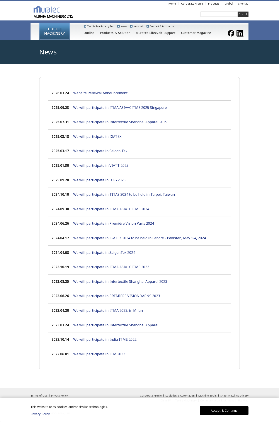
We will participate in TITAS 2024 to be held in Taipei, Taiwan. (124, 194)
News (124, 26)
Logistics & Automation (180, 396)
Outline (89, 33)
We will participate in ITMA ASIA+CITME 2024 (111, 209)
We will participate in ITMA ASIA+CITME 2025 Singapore (120, 107)
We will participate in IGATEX (97, 136)
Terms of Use (39, 396)
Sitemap (243, 3)
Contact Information (162, 26)
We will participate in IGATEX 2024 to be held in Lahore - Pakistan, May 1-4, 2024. (139, 238)
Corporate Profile (151, 396)
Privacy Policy (59, 396)
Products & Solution (115, 33)
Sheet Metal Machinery (234, 396)
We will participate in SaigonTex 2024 (104, 252)
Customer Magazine (196, 33)
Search (243, 14)
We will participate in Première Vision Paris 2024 (113, 223)
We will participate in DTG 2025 (99, 180)
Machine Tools (207, 396)
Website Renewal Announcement (100, 93)
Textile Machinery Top (100, 26)
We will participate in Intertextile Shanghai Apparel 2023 (120, 281)
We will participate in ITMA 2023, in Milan (108, 310)
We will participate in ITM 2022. (99, 354)
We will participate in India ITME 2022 (104, 339)
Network (138, 26)
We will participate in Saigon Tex (100, 150)
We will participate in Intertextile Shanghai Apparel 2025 (120, 122)
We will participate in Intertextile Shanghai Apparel (115, 325)
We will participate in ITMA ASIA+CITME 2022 (111, 267)
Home (172, 3)
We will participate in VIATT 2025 (100, 165)
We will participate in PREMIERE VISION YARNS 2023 (116, 295)
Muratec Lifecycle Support (156, 33)
